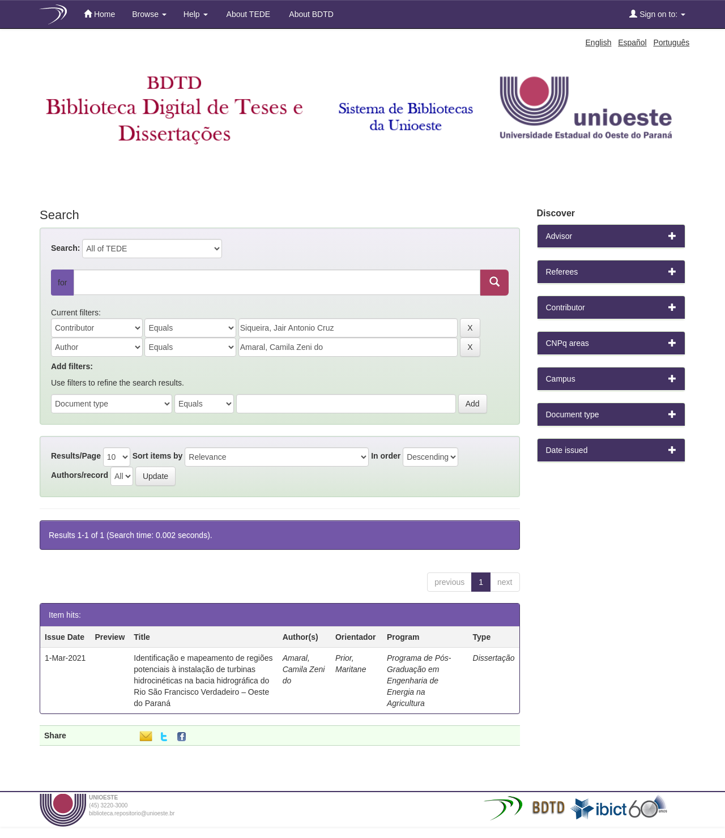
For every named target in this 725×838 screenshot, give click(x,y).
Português (671, 42)
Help (196, 14)
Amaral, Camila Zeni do (304, 669)
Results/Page (76, 455)
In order (385, 455)
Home (99, 14)
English (599, 42)
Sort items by (158, 455)
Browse (149, 14)
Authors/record (79, 475)
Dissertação (494, 657)
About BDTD (310, 14)
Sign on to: (657, 14)
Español (632, 42)
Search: (65, 248)
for (62, 282)
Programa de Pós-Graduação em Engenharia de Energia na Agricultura (419, 680)
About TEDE (248, 14)
